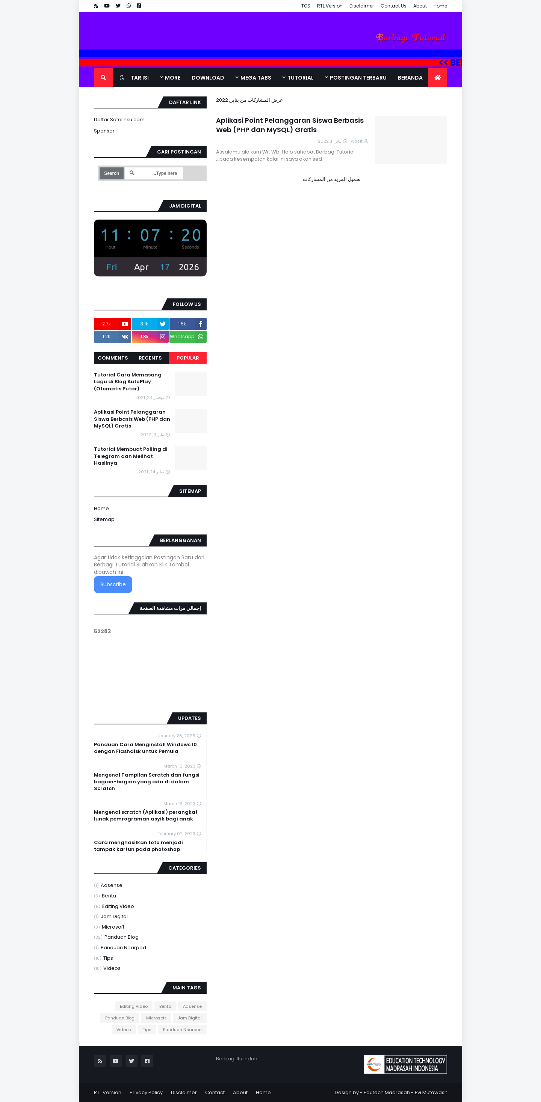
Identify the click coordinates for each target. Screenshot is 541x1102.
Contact (215, 1092)
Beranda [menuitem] (410, 77)
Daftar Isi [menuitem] (134, 77)
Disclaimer (361, 6)
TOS (305, 6)
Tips (103, 958)
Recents (150, 357)
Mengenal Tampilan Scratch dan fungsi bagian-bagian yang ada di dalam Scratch (146, 782)
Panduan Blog (116, 937)
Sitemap (104, 519)
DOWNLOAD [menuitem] (208, 77)
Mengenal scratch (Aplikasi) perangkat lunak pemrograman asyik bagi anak (146, 815)
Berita (105, 896)
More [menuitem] (172, 77)
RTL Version (330, 6)
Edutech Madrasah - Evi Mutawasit (405, 1092)
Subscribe (113, 584)
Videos (107, 968)
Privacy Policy (146, 1092)
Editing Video (114, 907)
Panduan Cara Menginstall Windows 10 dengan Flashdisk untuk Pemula (145, 748)
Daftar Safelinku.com (119, 119)
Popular (188, 357)
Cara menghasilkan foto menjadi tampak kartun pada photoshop (138, 846)
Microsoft (109, 927)
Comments (113, 357)
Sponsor (104, 130)
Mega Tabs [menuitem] (255, 77)
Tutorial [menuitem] (300, 77)
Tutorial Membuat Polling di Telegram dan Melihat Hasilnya (131, 456)
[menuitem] (437, 77)
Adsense (108, 886)
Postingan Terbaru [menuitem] (358, 77)
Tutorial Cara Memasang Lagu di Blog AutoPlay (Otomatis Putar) (128, 382)
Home (440, 6)
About (420, 6)
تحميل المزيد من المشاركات (332, 179)
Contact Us (394, 6)
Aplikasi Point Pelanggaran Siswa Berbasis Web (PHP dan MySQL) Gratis (290, 125)
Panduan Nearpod (120, 948)
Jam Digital (111, 917)
